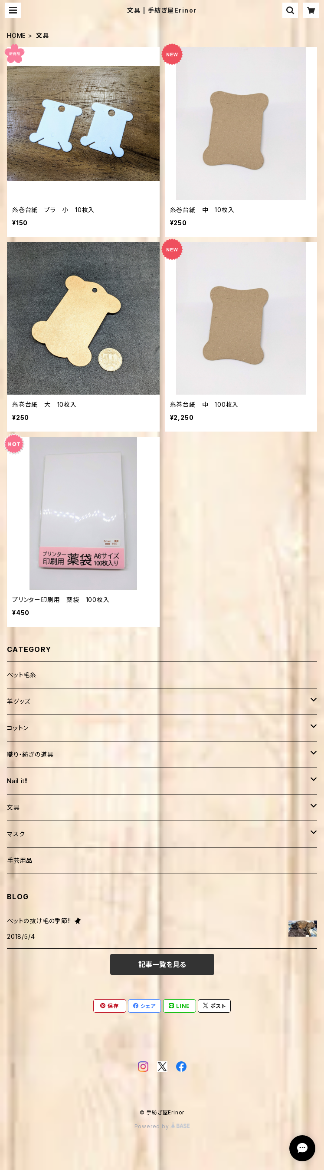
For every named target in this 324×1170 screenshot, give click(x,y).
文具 (13, 807)
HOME (16, 35)
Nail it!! (17, 780)
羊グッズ (18, 701)
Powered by (162, 1126)
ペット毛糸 (21, 674)
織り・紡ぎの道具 (30, 754)
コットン (18, 727)
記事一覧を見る (162, 964)
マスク (16, 834)
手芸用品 (20, 860)
